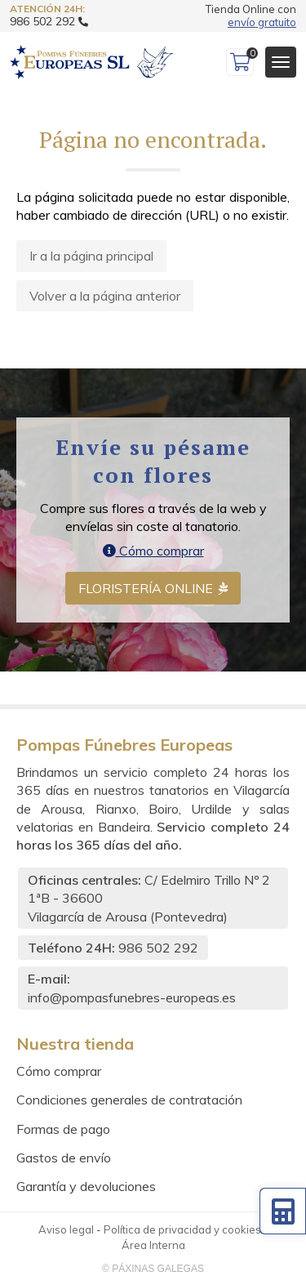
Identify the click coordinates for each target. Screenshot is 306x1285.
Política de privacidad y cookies (182, 1229)
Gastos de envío (63, 1157)
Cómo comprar (153, 550)
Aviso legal (66, 1229)
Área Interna (153, 1245)
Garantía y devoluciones (86, 1186)
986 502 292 (158, 947)
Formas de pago (63, 1129)
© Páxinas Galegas (153, 1268)
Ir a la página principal (91, 256)
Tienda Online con (251, 16)
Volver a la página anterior (104, 296)
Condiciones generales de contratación (129, 1099)
